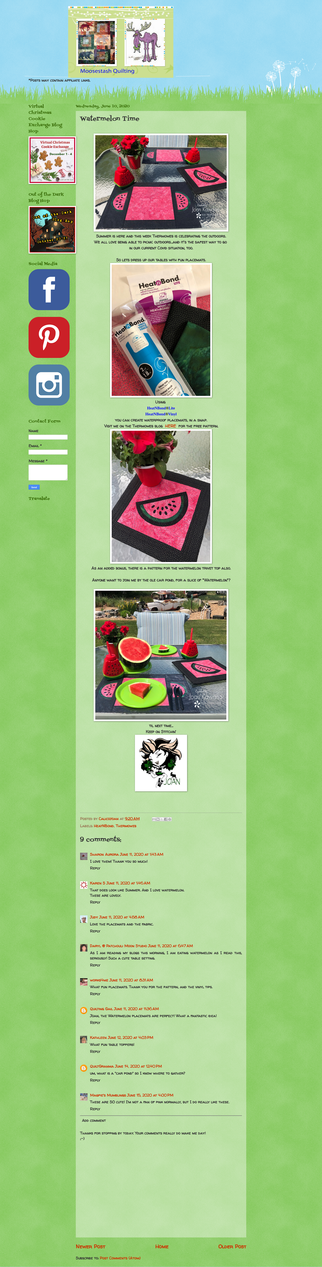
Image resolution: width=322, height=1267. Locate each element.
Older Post (232, 1246)
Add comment (94, 1120)
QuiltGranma (102, 1066)
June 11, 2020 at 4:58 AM (121, 917)
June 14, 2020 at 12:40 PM (138, 1066)
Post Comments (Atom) (120, 1258)
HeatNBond (104, 825)
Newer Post (90, 1246)
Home (161, 1246)
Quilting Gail (101, 1008)
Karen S (97, 883)
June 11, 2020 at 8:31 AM (131, 980)
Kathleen (98, 1037)
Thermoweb (126, 825)
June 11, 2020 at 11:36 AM (136, 1008)
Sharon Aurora (104, 854)
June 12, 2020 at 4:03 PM (130, 1037)
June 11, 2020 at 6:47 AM (170, 945)
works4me (99, 980)
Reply (95, 868)
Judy (94, 917)
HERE (170, 426)
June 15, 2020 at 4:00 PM (150, 1095)
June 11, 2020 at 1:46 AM (128, 883)
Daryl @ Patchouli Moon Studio (118, 945)
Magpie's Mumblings (108, 1095)
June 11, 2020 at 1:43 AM (141, 854)
